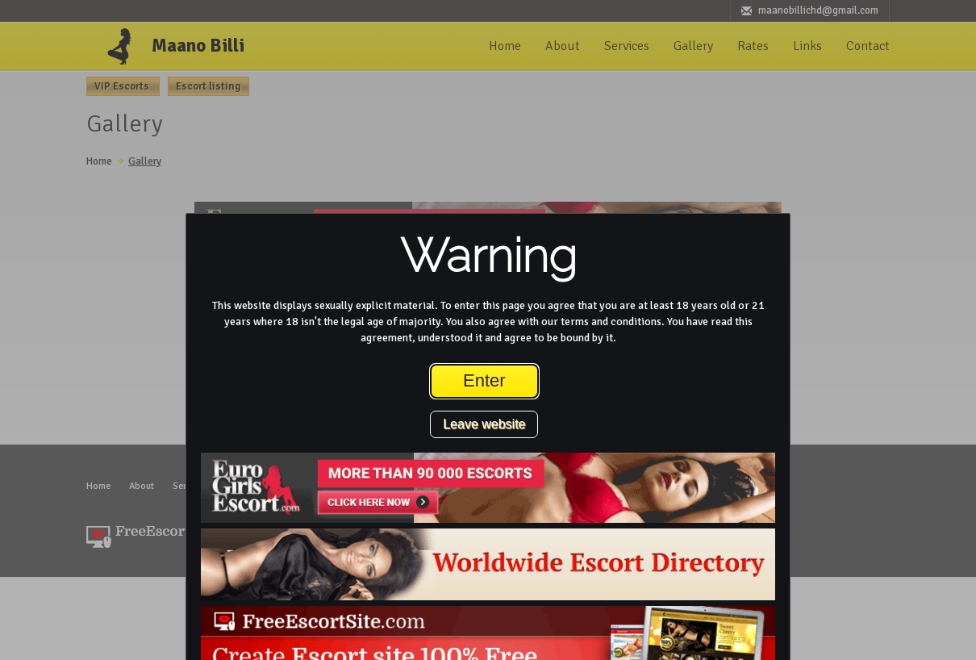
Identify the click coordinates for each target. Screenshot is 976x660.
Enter (484, 380)
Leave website (484, 424)
